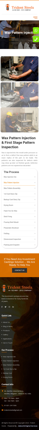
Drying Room (8, 205)
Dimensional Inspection (12, 239)
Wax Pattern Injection (11, 183)
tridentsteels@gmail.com (13, 410)
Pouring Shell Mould (11, 222)
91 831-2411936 (10, 405)
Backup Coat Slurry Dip (12, 200)
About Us (6, 322)
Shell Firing (8, 217)
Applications (7, 339)
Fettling (6, 234)
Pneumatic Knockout (11, 228)
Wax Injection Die (10, 177)
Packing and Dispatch (11, 245)
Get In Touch (7, 343)
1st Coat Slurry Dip (10, 194)
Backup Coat (7, 373)
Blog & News (7, 326)
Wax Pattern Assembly (12, 188)
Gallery (5, 335)
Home (5, 37)
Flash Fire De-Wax (10, 211)
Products (6, 330)
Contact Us (19, 270)
